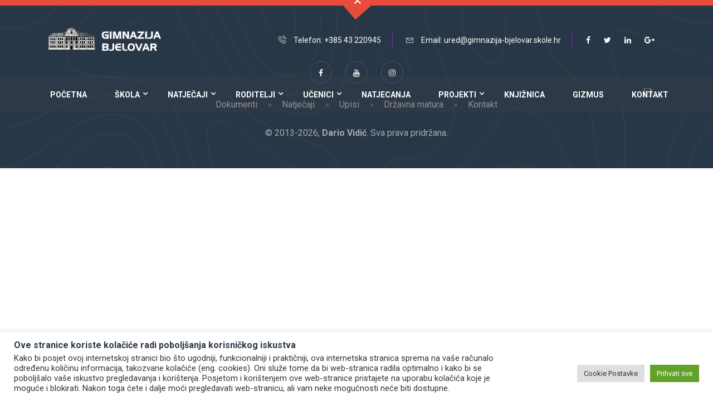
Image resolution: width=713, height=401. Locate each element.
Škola (127, 94)
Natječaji (188, 94)
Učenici (318, 94)
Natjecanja (386, 94)
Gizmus (588, 94)
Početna (68, 94)
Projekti (457, 94)
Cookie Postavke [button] (611, 373)
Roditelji (255, 94)
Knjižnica (524, 94)
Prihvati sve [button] (674, 373)
